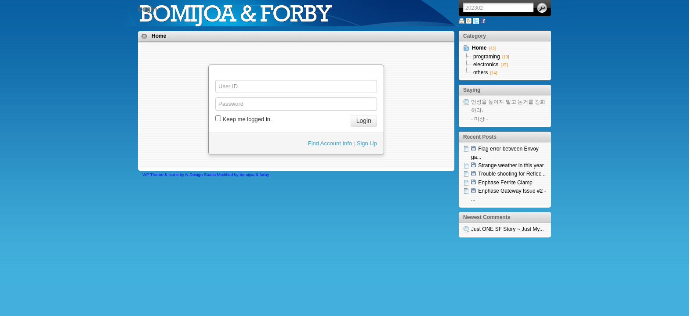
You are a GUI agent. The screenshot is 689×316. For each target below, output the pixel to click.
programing (486, 57)
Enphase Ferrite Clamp (505, 183)
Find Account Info (330, 143)
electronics (485, 64)
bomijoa (247, 174)
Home (159, 36)
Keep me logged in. (243, 118)
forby (264, 174)
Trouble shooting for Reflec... (512, 174)
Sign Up (367, 143)
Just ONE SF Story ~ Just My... (507, 229)
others (480, 72)
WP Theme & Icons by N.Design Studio (179, 174)
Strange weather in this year (511, 165)
